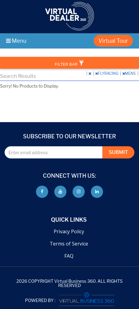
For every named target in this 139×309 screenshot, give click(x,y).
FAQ (68, 256)
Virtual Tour (113, 41)
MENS (129, 73)
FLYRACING (107, 73)
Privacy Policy (69, 231)
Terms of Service (69, 243)
